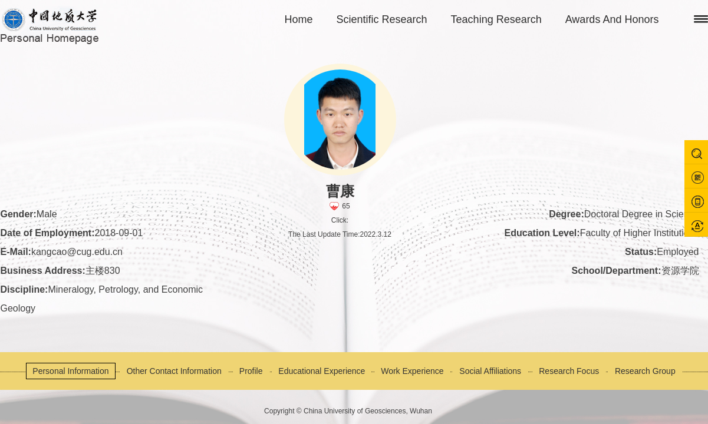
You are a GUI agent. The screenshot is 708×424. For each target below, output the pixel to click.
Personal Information (70, 371)
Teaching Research (496, 19)
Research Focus (569, 371)
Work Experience (412, 371)
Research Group (645, 371)
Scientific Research (382, 19)
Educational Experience (321, 371)
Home (299, 19)
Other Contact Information (174, 371)
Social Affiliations (490, 371)
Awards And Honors (612, 19)
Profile (251, 371)
